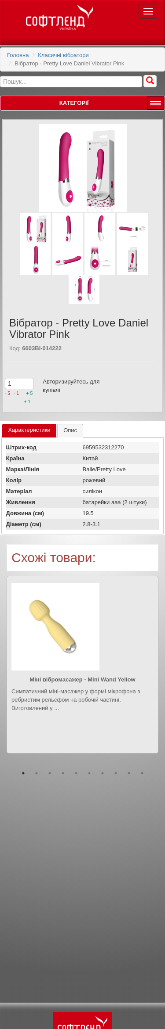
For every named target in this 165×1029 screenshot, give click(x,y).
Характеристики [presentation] (29, 430)
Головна (18, 55)
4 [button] (63, 773)
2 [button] (36, 773)
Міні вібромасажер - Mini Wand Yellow (82, 679)
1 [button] (23, 773)
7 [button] (102, 773)
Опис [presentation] (70, 430)
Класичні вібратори (63, 55)
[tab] (29, 430)
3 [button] (49, 773)
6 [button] (89, 773)
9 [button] (129, 773)
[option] (82, 671)
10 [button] (142, 773)
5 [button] (76, 773)
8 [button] (115, 773)
